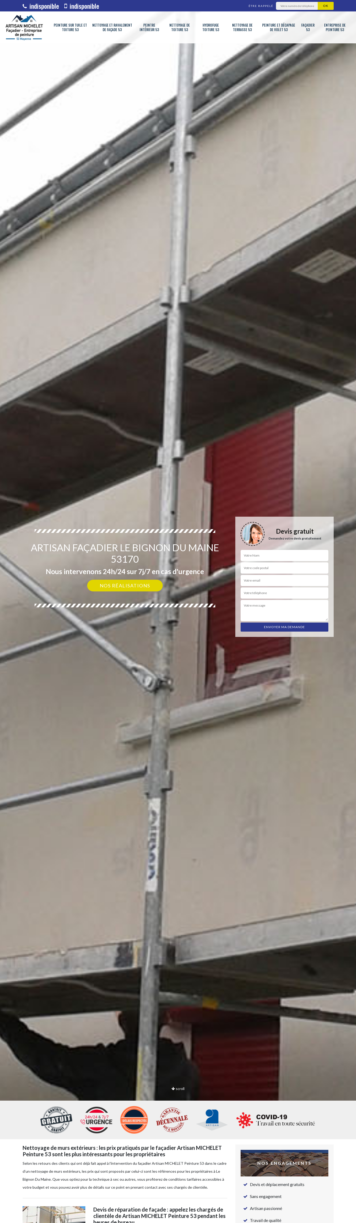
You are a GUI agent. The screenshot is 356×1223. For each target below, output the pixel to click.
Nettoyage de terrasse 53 (242, 27)
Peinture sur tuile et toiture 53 (70, 27)
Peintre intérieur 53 (149, 27)
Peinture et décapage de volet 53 (278, 27)
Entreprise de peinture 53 (335, 27)
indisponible (41, 6)
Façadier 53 (308, 27)
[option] (178, 611)
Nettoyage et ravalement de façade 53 (112, 27)
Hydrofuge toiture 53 (210, 27)
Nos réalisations (125, 585)
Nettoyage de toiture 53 (179, 27)
